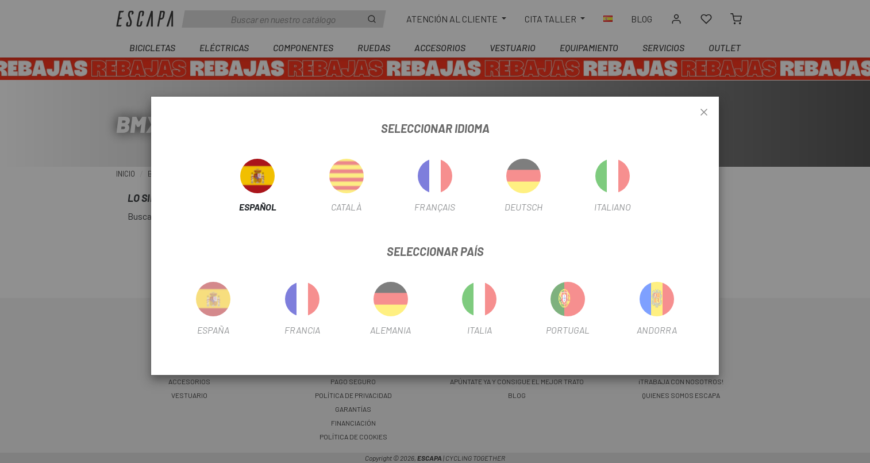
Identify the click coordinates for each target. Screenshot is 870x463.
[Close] (704, 113)
